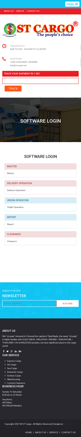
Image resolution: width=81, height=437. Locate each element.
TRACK (13, 88)
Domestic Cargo (15, 372)
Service (20, 11)
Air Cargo (11, 364)
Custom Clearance (16, 383)
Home (28, 432)
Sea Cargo (12, 368)
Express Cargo (14, 361)
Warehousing (13, 379)
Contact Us (33, 11)
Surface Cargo (14, 375)
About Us (9, 11)
